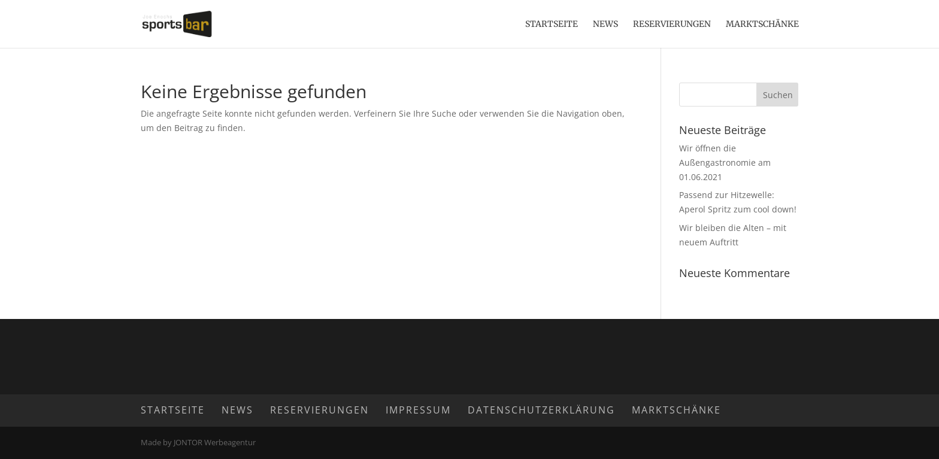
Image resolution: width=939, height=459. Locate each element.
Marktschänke (762, 24)
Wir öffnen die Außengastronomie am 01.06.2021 (725, 162)
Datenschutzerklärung (541, 410)
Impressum (418, 410)
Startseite (551, 24)
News (605, 24)
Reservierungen (672, 24)
